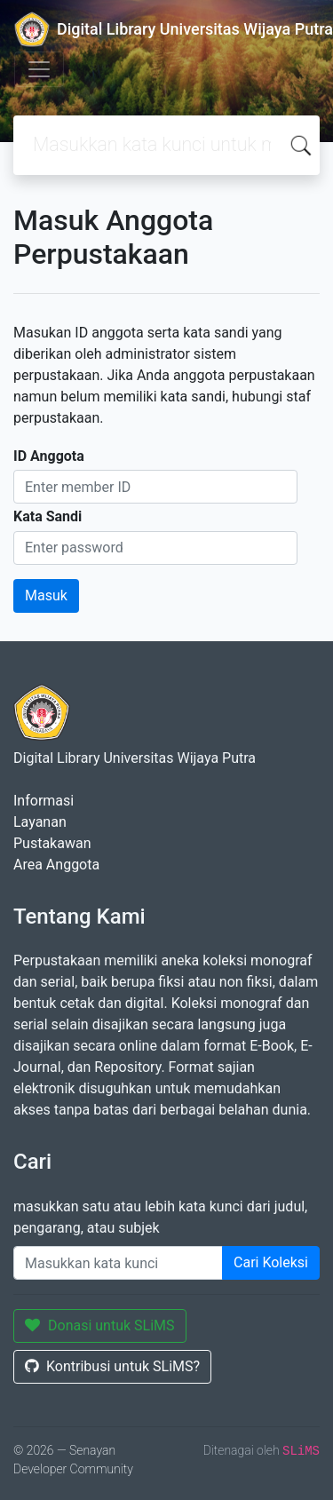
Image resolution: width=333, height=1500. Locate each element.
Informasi (43, 800)
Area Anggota (56, 864)
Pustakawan (52, 843)
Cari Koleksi (271, 1262)
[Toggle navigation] (39, 69)
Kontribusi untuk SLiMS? (112, 1366)
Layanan (40, 821)
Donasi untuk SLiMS (100, 1325)
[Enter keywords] (118, 1263)
